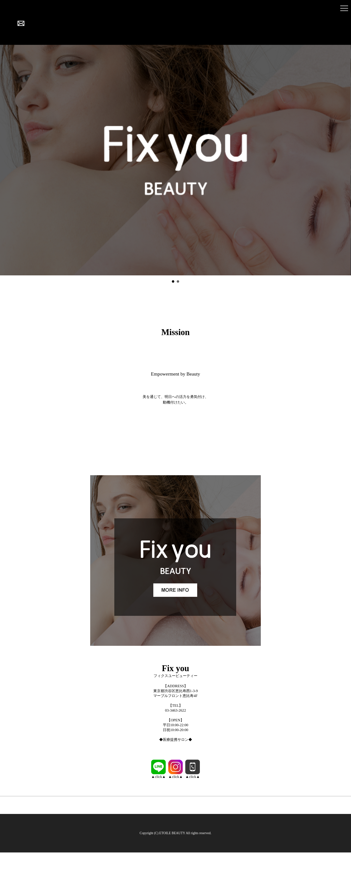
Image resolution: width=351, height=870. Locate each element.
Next (345, 160)
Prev (6, 160)
